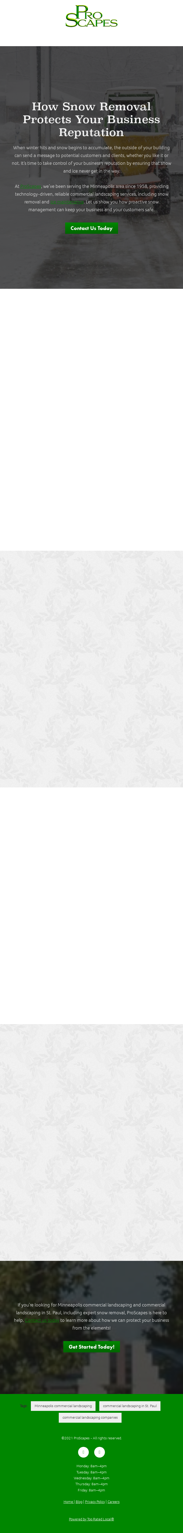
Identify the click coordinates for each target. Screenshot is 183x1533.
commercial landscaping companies (90, 1417)
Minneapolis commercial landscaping (63, 1405)
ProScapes (30, 186)
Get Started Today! (92, 1347)
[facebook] (83, 1452)
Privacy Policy (95, 1501)
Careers (114, 1501)
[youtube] (99, 1452)
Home (69, 1501)
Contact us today (42, 1320)
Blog (79, 1501)
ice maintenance (67, 202)
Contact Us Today (92, 228)
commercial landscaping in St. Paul (130, 1405)
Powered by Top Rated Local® (91, 1519)
